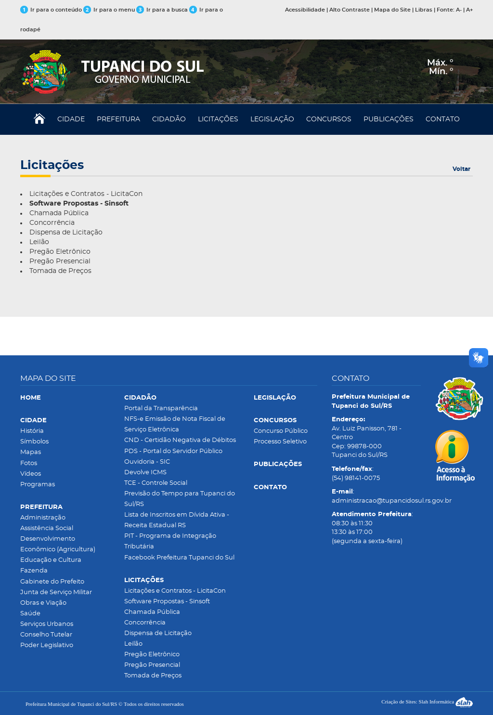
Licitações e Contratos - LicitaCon (86, 194)
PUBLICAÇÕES (388, 119)
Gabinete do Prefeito (52, 582)
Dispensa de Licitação (66, 232)
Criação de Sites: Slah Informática (427, 701)
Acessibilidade (305, 10)
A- (459, 10)
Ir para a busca (162, 10)
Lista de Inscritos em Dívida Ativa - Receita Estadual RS (176, 520)
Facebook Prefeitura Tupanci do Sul (179, 558)
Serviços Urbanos (46, 624)
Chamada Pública (59, 213)
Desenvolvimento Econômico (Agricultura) (57, 544)
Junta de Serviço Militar (56, 592)
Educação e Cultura (50, 560)
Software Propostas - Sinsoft (167, 601)
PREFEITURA (118, 119)
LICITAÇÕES (218, 119)
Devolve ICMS (145, 472)
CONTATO (443, 119)
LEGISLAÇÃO (272, 119)
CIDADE (71, 119)
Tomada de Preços (60, 271)
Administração (42, 518)
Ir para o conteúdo (51, 10)
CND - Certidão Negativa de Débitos (180, 440)
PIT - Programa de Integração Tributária (170, 541)
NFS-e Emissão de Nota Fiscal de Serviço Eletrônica (174, 424)
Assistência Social (46, 528)
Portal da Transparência (161, 408)
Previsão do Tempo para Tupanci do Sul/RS (179, 499)
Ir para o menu (109, 10)
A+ (469, 10)
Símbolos (34, 442)
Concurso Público (281, 431)
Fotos (28, 463)
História (32, 431)
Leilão (39, 242)
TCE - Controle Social (155, 483)
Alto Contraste (349, 10)
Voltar (461, 169)
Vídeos (30, 474)
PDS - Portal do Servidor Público (173, 451)
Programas (37, 484)
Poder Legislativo (46, 645)
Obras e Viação (43, 603)
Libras (423, 10)
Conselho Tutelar (46, 635)
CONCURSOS (328, 119)
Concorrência (52, 223)
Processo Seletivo (280, 442)
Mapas (30, 452)
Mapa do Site (392, 10)
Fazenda (34, 571)
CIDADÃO (169, 119)
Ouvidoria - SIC (147, 462)
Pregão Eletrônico (60, 251)
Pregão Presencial (60, 261)
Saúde (30, 614)
